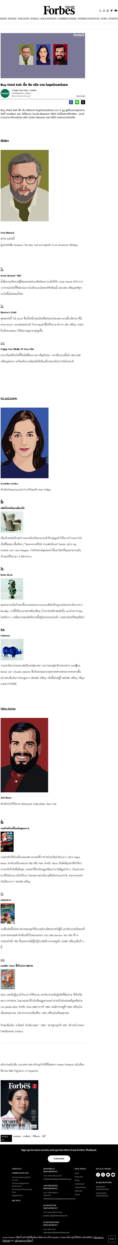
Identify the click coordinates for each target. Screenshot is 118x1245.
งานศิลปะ (27, 1136)
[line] (77, 102)
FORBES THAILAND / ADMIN (24, 90)
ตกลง (112, 1239)
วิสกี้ (43, 1136)
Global (28, 93)
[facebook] (71, 102)
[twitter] (83, 102)
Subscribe (59, 1159)
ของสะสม (17, 1136)
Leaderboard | (18, 93)
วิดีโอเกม (36, 1136)
